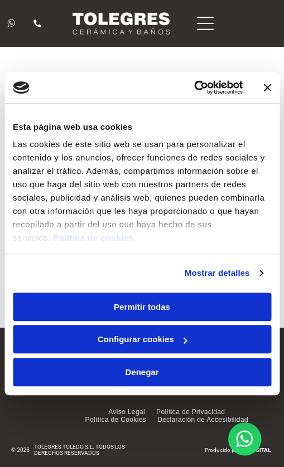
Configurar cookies (142, 339)
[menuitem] (127, 412)
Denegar (141, 372)
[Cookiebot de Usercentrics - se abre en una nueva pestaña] (194, 87)
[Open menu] (205, 23)
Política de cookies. (94, 237)
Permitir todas (142, 307)
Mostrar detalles (217, 273)
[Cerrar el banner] (267, 87)
